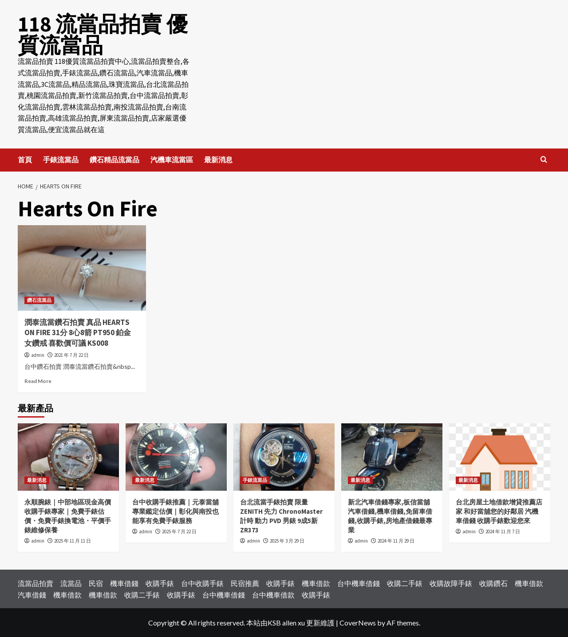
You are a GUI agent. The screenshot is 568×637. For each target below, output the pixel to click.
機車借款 (316, 583)
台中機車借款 (273, 594)
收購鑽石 (493, 583)
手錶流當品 (61, 159)
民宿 (96, 583)
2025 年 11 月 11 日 (72, 541)
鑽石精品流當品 (114, 159)
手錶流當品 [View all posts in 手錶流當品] (255, 480)
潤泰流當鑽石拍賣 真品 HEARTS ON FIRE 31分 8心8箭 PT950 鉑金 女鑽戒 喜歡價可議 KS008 (77, 332)
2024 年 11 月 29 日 (396, 541)
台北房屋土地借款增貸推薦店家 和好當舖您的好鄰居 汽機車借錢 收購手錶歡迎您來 (499, 511)
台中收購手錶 (202, 583)
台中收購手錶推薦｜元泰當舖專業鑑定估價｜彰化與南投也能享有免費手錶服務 (175, 511)
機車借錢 (124, 583)
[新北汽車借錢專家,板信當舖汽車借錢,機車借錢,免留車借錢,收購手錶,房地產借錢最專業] (391, 457)
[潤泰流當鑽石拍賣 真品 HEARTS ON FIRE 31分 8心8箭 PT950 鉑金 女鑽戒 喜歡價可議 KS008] (82, 268)
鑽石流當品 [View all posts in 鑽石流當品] (39, 300)
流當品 (71, 583)
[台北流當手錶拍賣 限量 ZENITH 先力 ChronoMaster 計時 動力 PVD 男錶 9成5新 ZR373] (284, 457)
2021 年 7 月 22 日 (71, 355)
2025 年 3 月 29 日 (287, 541)
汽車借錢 (32, 594)
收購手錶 (160, 583)
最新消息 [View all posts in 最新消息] (37, 480)
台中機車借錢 (358, 583)
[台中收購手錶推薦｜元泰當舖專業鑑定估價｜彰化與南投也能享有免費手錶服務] (176, 457)
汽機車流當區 (171, 159)
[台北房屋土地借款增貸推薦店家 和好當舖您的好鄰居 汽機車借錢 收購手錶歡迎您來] (499, 457)
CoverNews (357, 622)
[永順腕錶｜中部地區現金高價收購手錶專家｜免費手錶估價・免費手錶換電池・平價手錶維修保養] (68, 457)
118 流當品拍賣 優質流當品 (103, 35)
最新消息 (218, 159)
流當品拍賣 (35, 583)
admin (37, 355)
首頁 (25, 159)
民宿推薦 (245, 583)
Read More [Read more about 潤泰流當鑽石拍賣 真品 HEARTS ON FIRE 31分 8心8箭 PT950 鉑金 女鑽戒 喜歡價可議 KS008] (37, 381)
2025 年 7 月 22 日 (179, 531)
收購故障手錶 (451, 583)
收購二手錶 (404, 583)
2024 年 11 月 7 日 (502, 531)
